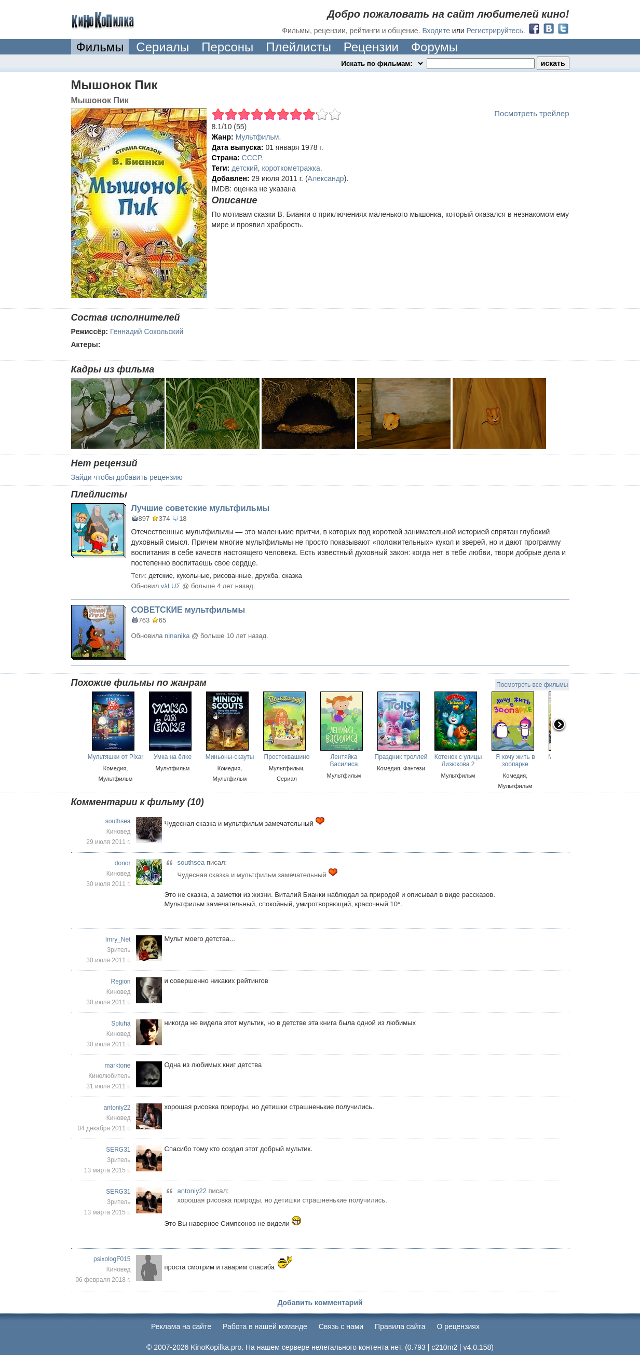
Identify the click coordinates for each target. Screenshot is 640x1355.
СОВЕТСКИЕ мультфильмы (188, 609)
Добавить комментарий (319, 1302)
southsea (118, 821)
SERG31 (118, 1149)
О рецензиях (458, 1326)
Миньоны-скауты (230, 757)
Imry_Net (118, 939)
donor (123, 863)
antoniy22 (116, 1107)
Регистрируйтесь (495, 30)
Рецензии (371, 47)
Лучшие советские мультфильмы (200, 508)
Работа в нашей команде (265, 1326)
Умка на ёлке (173, 757)
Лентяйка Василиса (344, 760)
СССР (251, 158)
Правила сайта (400, 1326)
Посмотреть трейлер (531, 113)
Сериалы (162, 47)
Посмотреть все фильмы (532, 684)
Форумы (434, 47)
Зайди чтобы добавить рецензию (127, 477)
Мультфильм (257, 137)
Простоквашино (287, 757)
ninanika (177, 636)
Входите (436, 30)
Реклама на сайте (181, 1326)
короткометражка (291, 168)
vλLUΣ (171, 586)
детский (245, 168)
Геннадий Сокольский (146, 331)
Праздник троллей (401, 757)
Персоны (227, 47)
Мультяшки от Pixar (116, 757)
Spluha (120, 1023)
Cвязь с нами (341, 1326)
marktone (117, 1065)
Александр (326, 178)
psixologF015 (111, 1259)
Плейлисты (298, 47)
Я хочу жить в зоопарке (515, 760)
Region (120, 981)
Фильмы (100, 47)
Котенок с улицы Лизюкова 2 (458, 760)
